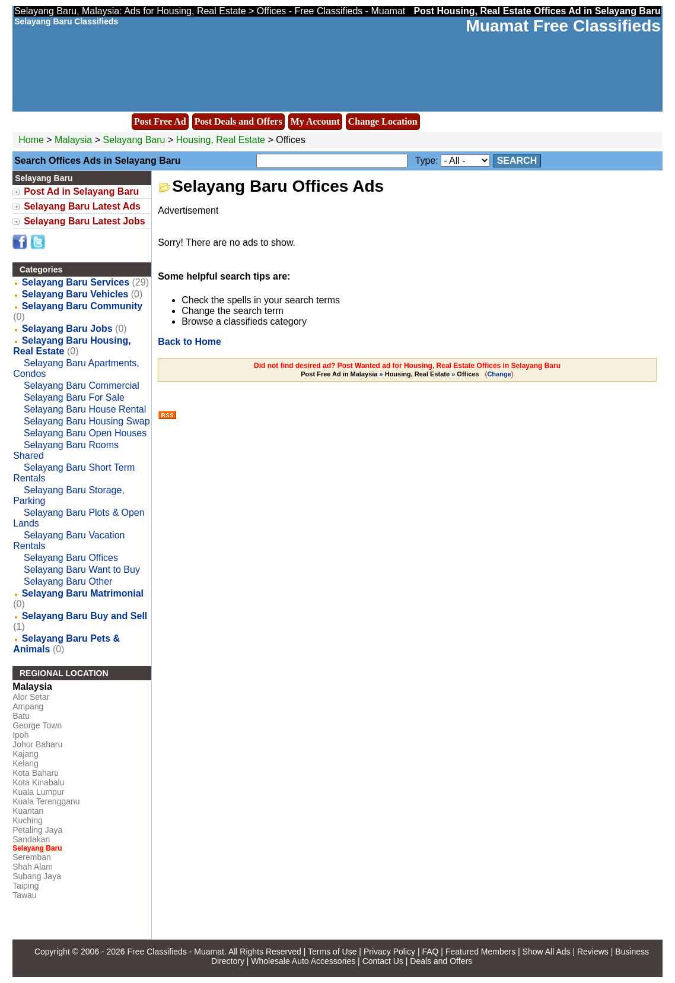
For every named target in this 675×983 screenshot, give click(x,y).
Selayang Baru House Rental (85, 409)
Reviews (593, 951)
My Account (315, 121)
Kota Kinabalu (38, 782)
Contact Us (382, 961)
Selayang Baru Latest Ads (82, 206)
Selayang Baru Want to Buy (82, 570)
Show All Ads (547, 951)
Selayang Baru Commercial (81, 385)
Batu (21, 716)
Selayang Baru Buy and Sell (85, 616)
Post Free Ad (160, 121)
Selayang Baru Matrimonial (83, 593)
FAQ (430, 951)
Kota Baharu (35, 773)
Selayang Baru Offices (71, 558)
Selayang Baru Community (82, 306)
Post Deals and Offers (238, 121)
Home (31, 140)
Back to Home (189, 342)
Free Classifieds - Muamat (176, 951)
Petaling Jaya (37, 830)
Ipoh (20, 735)
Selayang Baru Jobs (67, 329)
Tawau (24, 895)
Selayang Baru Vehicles (75, 294)
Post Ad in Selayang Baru (81, 191)
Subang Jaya (36, 876)
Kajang (25, 754)
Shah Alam (32, 866)
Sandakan (31, 839)
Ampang (27, 706)
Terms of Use (332, 951)
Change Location (383, 121)
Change (499, 374)
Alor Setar (30, 697)
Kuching (27, 820)
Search (517, 161)
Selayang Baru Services (75, 282)
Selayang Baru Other (68, 581)
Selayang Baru (135, 140)
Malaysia (73, 140)
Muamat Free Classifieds (563, 26)
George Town (37, 725)
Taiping (25, 885)
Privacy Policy (389, 951)
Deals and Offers (441, 961)
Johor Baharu (37, 744)
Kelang (25, 763)
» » (390, 374)
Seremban (31, 857)
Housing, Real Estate (220, 140)
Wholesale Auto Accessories (303, 961)
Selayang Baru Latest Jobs (84, 221)
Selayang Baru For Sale (74, 397)
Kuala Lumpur (38, 792)
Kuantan (27, 811)
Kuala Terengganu (45, 801)
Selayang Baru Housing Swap (87, 421)
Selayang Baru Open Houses (85, 433)
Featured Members (480, 951)
